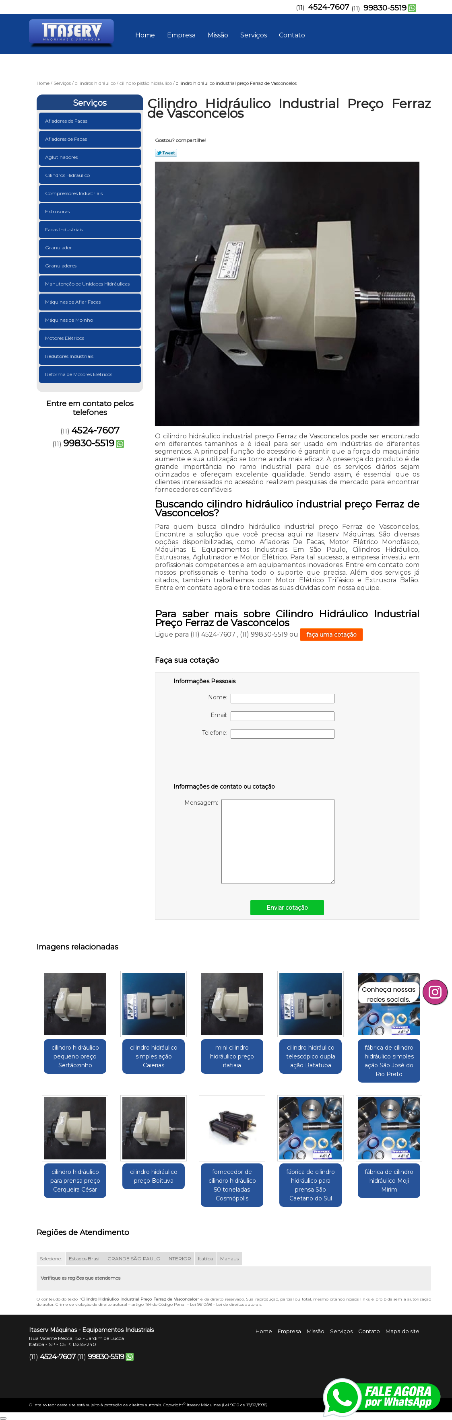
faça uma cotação (331, 634)
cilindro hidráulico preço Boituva (153, 1176)
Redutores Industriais (70, 356)
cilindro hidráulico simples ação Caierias (153, 1056)
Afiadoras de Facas (67, 121)
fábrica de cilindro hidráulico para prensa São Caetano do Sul (310, 1185)
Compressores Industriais (74, 193)
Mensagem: (259, 841)
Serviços (253, 35)
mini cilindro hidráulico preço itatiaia (232, 1056)
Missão (218, 35)
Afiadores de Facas (66, 139)
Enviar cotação (287, 907)
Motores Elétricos (65, 338)
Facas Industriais (64, 229)
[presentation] (224, 762)
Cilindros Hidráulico (68, 175)
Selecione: (51, 1259)
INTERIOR (179, 1259)
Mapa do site (402, 1331)
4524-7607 (328, 7)
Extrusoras (58, 211)
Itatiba (205, 1259)
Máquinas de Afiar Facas (73, 302)
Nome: (271, 698)
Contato (292, 35)
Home (145, 35)
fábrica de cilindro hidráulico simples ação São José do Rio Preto (389, 1061)
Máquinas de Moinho (69, 320)
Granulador (59, 248)
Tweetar (166, 153)
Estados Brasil (85, 1259)
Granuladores (61, 266)
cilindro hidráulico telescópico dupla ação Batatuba (310, 1056)
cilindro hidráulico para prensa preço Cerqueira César (75, 1180)
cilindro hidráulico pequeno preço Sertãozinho (75, 1056)
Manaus (229, 1259)
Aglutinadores (62, 157)
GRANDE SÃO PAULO (134, 1259)
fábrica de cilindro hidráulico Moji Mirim (389, 1180)
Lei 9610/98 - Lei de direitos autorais (225, 1304)
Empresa (181, 35)
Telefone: (268, 734)
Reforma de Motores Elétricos (79, 374)
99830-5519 (385, 7)
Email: (272, 716)
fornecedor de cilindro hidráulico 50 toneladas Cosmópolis (232, 1185)
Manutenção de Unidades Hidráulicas (88, 284)
